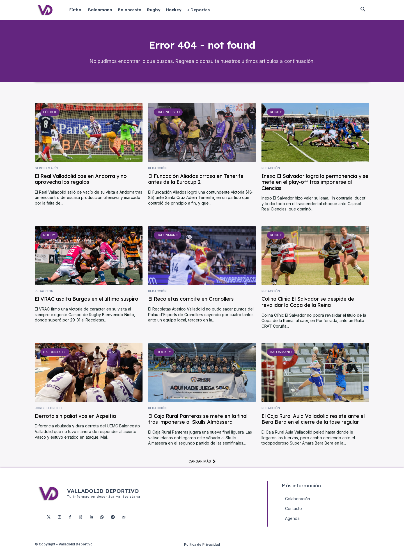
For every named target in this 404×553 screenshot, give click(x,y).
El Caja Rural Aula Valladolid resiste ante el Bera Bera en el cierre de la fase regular (313, 423)
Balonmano (167, 239)
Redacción (157, 172)
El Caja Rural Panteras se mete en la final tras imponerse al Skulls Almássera (197, 423)
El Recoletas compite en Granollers (191, 303)
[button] (362, 9)
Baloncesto (167, 116)
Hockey (163, 356)
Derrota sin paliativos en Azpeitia (75, 420)
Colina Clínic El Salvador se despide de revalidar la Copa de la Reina (307, 306)
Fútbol (49, 116)
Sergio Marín (46, 172)
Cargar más (202, 465)
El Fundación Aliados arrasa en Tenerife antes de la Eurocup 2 (196, 183)
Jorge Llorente (49, 412)
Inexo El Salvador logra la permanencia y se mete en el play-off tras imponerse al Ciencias (314, 186)
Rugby (275, 116)
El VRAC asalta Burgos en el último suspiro (86, 303)
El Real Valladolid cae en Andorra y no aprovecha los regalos (81, 183)
